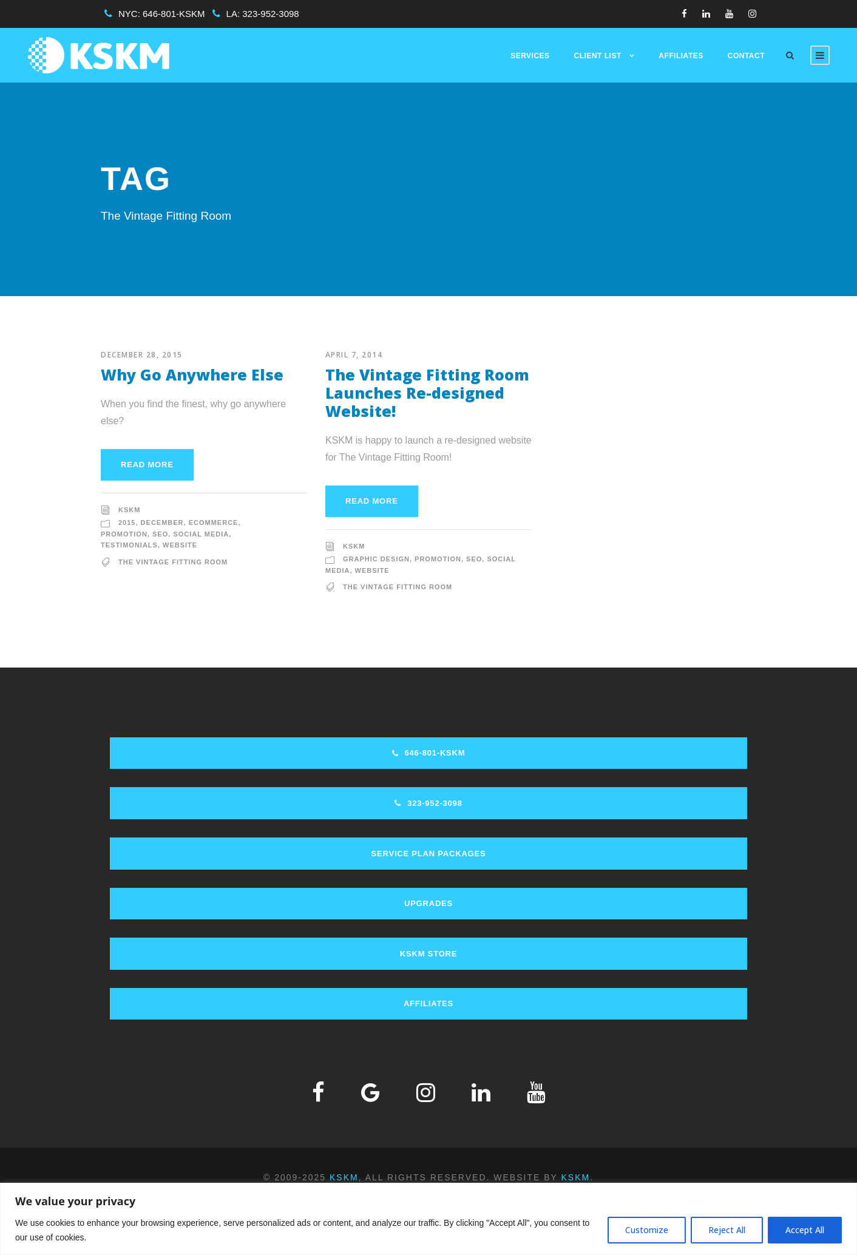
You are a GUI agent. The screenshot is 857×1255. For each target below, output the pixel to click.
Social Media (201, 534)
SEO (160, 534)
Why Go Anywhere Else (192, 374)
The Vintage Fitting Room (173, 562)
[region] (428, 1219)
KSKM (129, 509)
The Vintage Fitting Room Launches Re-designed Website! (427, 392)
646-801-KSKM (174, 13)
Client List (598, 56)
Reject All (726, 1230)
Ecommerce (214, 522)
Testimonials (129, 545)
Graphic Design (376, 559)
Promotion (124, 534)
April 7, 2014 (354, 355)
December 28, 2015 (142, 355)
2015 (126, 522)
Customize (646, 1230)
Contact (746, 56)
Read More (147, 464)
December (162, 522)
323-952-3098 (270, 13)
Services (529, 56)
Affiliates (681, 56)
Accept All (804, 1230)
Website (180, 545)
